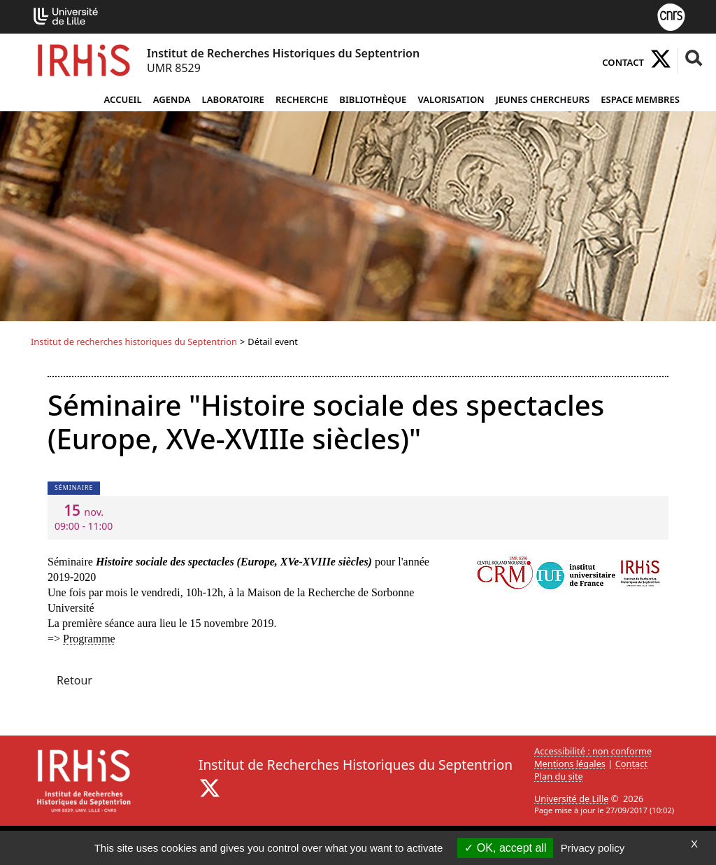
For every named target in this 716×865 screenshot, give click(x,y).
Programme (89, 639)
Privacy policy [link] (593, 848)
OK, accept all (505, 848)
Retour (74, 680)
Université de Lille (571, 798)
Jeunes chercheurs (543, 99)
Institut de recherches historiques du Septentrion (134, 341)
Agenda (172, 99)
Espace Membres (640, 99)
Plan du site (558, 776)
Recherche (301, 99)
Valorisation (450, 99)
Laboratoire (233, 99)
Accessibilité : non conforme (593, 751)
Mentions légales (570, 763)
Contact (623, 62)
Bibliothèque (372, 99)
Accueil (122, 99)
